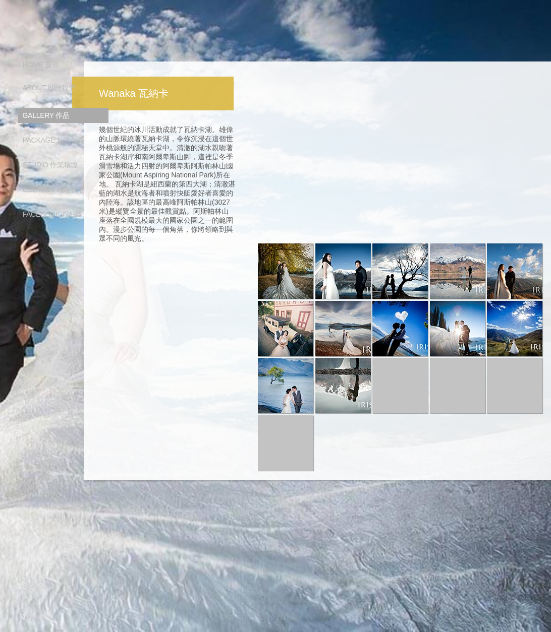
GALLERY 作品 (46, 115)
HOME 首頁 (41, 64)
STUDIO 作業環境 (50, 165)
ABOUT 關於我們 (49, 88)
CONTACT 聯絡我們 (54, 189)
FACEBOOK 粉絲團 (53, 214)
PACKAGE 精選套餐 (54, 140)
